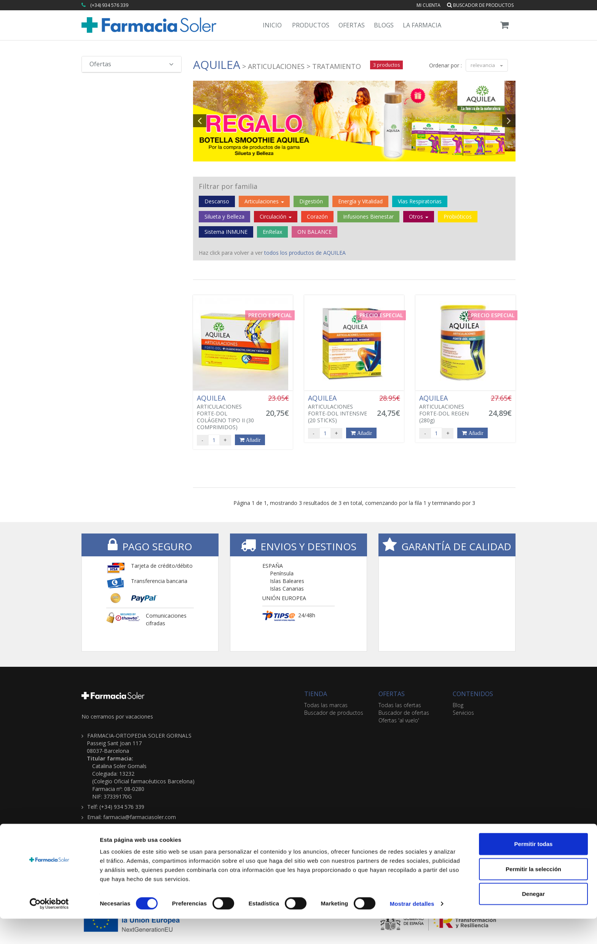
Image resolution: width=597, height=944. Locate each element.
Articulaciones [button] (264, 201)
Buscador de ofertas (403, 712)
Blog (458, 705)
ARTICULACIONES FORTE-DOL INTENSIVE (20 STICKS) (338, 409)
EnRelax (272, 231)
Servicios (463, 712)
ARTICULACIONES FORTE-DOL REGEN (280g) (449, 409)
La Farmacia (422, 25)
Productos (310, 25)
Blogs (384, 25)
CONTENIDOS (473, 694)
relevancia (487, 65)
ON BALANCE (314, 231)
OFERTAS (391, 694)
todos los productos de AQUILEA (305, 252)
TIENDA (315, 694)
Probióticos (458, 216)
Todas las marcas (326, 705)
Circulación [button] (276, 216)
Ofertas (351, 25)
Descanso (216, 201)
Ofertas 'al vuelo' (398, 720)
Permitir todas (533, 869)
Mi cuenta (429, 5)
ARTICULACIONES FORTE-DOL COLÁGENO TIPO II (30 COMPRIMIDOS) (227, 412)
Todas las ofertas (399, 705)
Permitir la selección (533, 894)
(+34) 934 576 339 (109, 5)
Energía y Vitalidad (360, 201)
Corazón (317, 216)
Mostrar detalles (412, 929)
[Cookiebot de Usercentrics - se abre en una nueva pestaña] (49, 929)
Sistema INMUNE (225, 231)
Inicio (272, 25)
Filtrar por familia (228, 186)
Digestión (311, 201)
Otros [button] (418, 216)
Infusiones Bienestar (368, 216)
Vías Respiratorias (420, 201)
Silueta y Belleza (224, 216)
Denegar (533, 919)
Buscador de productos (480, 5)
